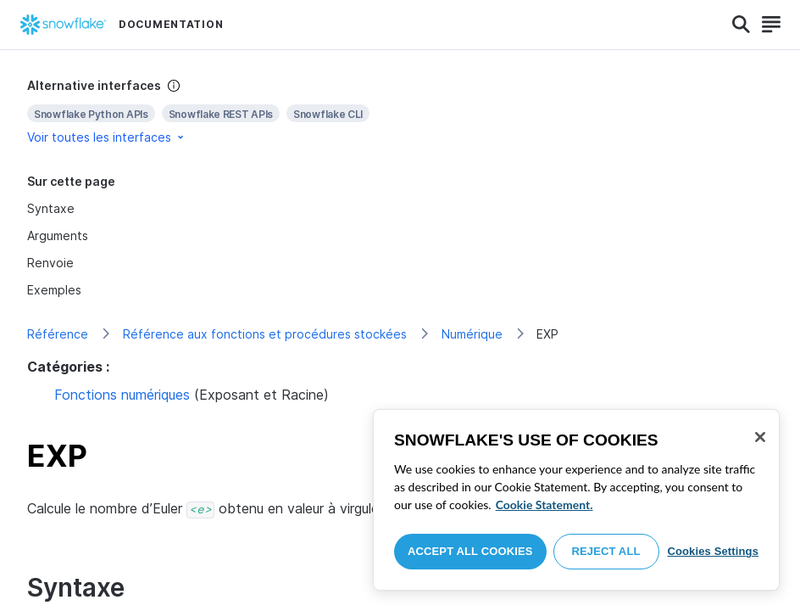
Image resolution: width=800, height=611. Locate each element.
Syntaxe (51, 208)
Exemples (54, 290)
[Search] (741, 24)
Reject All (606, 551)
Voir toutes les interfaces (106, 137)
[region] (576, 500)
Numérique (472, 334)
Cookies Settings (712, 551)
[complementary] (400, 111)
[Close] (760, 437)
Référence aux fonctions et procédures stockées (265, 334)
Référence (57, 334)
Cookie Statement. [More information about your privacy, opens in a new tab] (544, 504)
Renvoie (50, 262)
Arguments (57, 235)
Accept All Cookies (470, 551)
